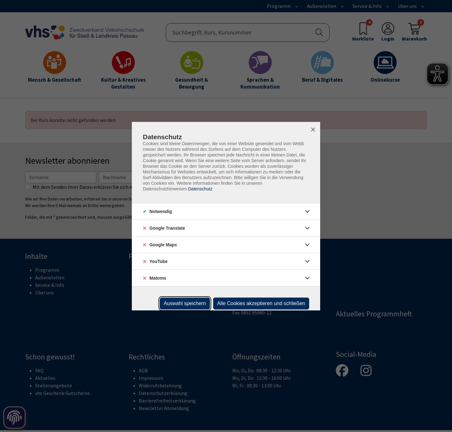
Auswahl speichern (185, 303)
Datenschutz (200, 188)
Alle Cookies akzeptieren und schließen (261, 303)
